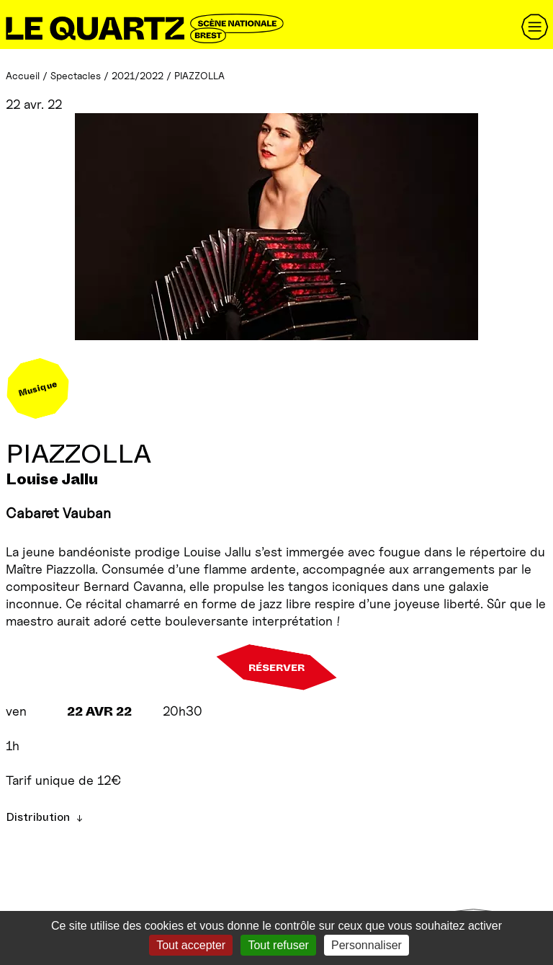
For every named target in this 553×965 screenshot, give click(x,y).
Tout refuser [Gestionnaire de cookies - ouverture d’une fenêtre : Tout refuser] (278, 945)
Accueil (23, 75)
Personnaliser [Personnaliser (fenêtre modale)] (366, 945)
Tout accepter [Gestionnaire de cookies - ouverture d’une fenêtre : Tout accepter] (190, 945)
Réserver (276, 667)
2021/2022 (137, 75)
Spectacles (75, 75)
